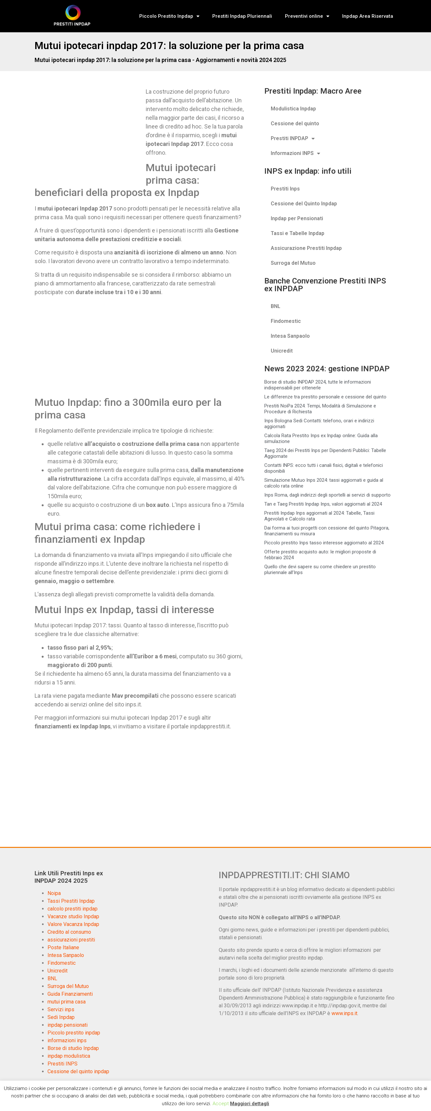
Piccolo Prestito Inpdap (169, 16)
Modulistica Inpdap (293, 109)
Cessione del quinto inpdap (78, 1071)
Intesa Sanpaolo (290, 336)
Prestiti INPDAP (293, 138)
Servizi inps (60, 1009)
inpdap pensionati (67, 1025)
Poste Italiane (63, 947)
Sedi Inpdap (61, 1017)
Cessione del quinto (295, 123)
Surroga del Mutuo (293, 263)
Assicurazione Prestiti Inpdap (306, 248)
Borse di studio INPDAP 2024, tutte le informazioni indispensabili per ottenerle (317, 385)
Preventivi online (307, 16)
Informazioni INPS (295, 153)
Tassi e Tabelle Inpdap (297, 233)
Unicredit (282, 351)
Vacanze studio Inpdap (73, 916)
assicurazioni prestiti (71, 940)
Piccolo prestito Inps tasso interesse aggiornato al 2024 (324, 543)
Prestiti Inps (285, 189)
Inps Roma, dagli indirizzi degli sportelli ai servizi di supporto (327, 495)
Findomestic (286, 321)
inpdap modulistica (68, 1056)
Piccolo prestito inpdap (73, 1033)
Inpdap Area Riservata (367, 16)
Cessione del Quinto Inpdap (304, 204)
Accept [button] (221, 1103)
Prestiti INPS (62, 1064)
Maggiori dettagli (249, 1103)
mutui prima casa (66, 1002)
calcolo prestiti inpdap (72, 909)
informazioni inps (67, 1040)
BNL (275, 306)
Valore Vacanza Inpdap (73, 924)
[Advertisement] (89, 135)
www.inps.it (344, 1013)
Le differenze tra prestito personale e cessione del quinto (325, 397)
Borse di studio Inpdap (73, 1048)
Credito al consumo (69, 932)
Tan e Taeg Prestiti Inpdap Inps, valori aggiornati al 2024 (323, 504)
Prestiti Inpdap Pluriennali (242, 16)
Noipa (54, 893)
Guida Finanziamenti (70, 994)
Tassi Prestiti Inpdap (71, 901)
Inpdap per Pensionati (297, 218)
